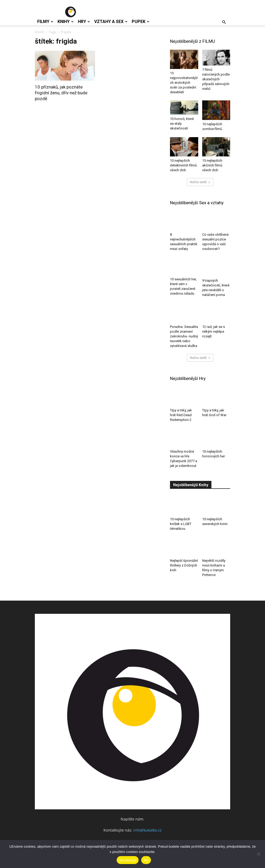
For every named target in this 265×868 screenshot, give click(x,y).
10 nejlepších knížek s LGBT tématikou (180, 524)
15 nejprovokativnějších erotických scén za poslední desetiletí (184, 82)
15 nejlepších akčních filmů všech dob (212, 165)
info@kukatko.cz (147, 830)
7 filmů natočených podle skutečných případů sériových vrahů (216, 79)
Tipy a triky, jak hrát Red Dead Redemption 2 (181, 415)
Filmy (45, 22)
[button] (223, 22)
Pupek (140, 22)
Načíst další (200, 182)
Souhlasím (127, 860)
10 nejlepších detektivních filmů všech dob (183, 165)
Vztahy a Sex (110, 22)
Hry (84, 22)
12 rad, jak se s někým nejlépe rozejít (213, 331)
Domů (39, 32)
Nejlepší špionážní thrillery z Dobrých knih (184, 565)
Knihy (66, 22)
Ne (146, 860)
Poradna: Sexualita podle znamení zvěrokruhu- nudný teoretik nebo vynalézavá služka (184, 336)
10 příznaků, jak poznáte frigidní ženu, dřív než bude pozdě (61, 92)
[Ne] (258, 854)
